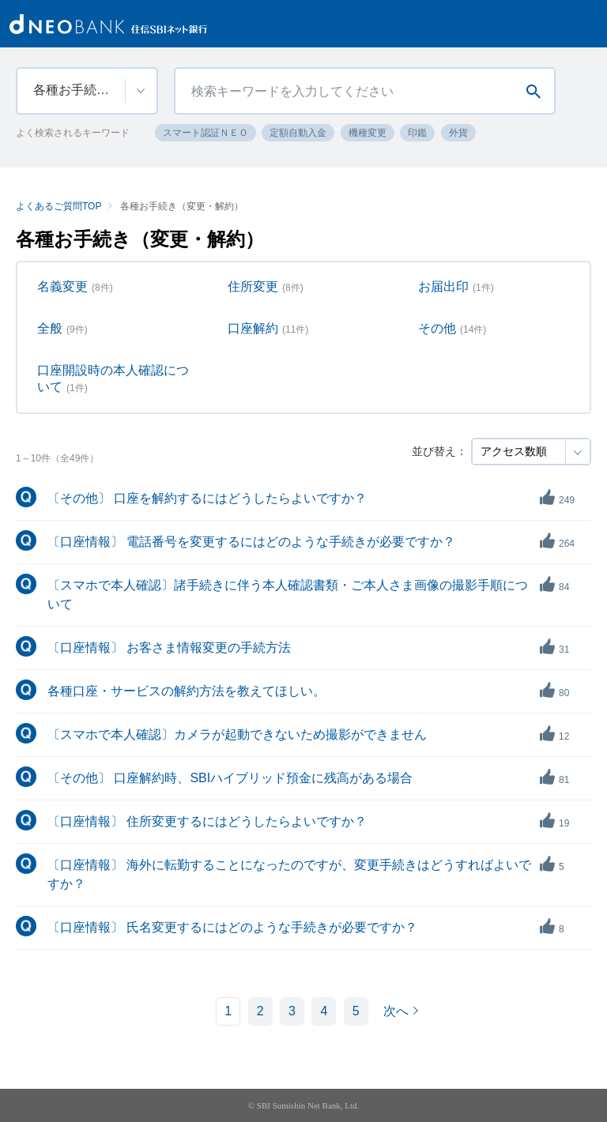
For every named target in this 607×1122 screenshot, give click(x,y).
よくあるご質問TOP (58, 206)
